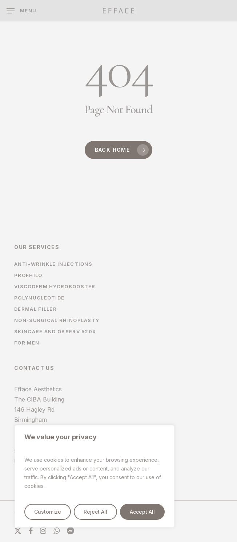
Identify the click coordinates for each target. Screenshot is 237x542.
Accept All (142, 512)
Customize (47, 512)
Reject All (95, 512)
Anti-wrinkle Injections (53, 264)
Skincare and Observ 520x (55, 331)
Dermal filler (35, 309)
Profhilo (28, 275)
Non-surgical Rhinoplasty (56, 320)
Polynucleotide (39, 298)
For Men (26, 343)
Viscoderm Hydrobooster (55, 286)
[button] (21, 11)
